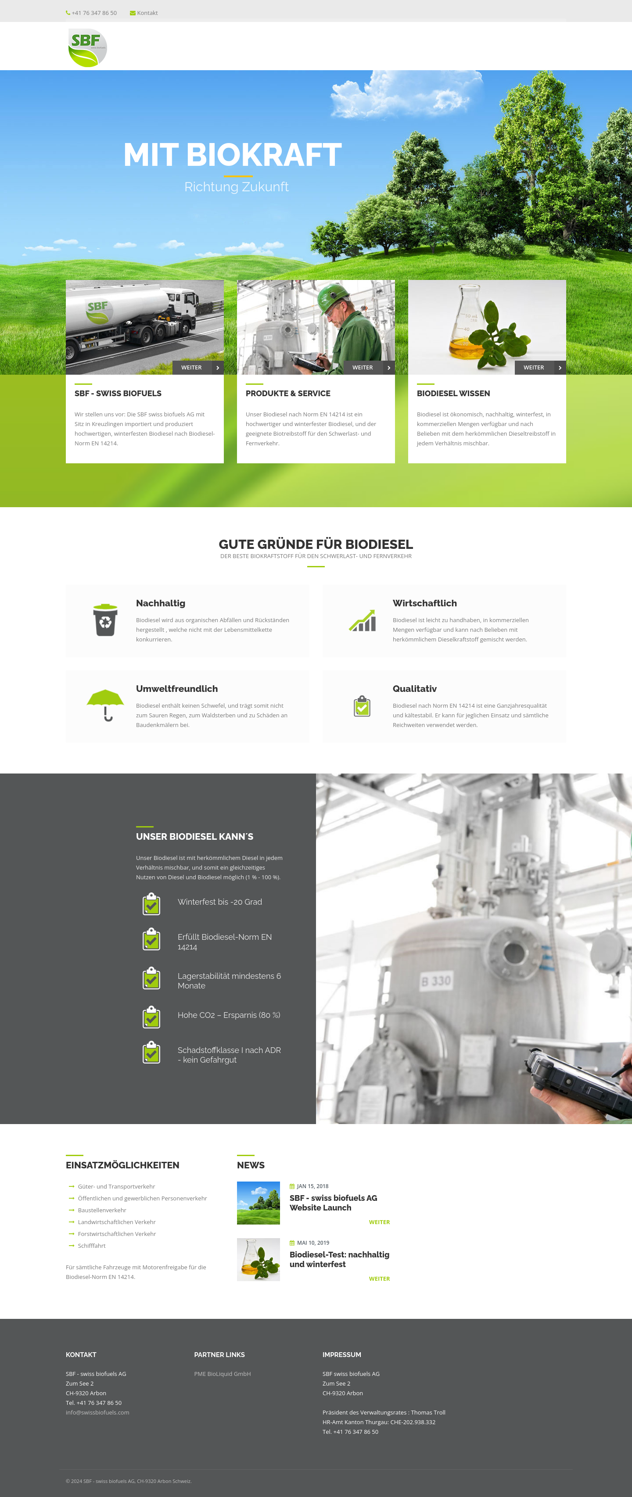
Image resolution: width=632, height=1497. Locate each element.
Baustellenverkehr (102, 1210)
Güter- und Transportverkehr (116, 1186)
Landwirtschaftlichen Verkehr (117, 1222)
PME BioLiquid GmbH (222, 1374)
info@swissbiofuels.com (97, 1412)
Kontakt (147, 13)
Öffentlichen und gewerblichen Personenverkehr (142, 1198)
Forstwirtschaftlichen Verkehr (117, 1234)
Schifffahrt (92, 1246)
